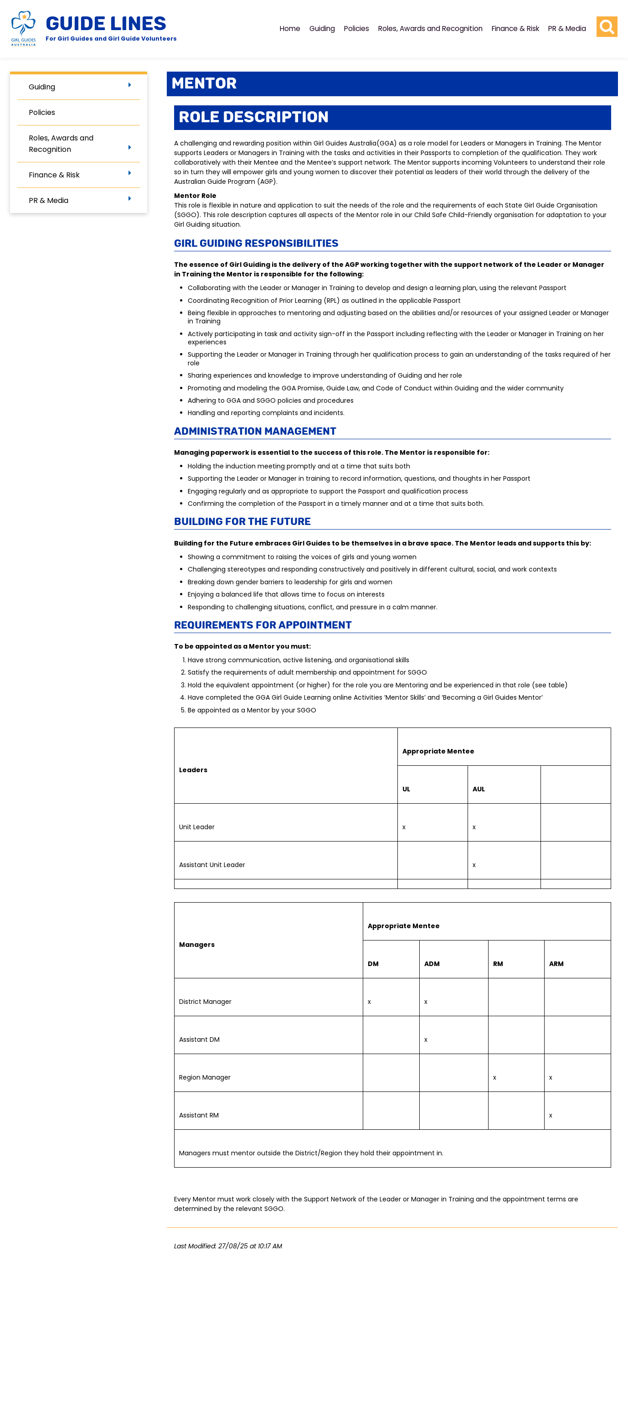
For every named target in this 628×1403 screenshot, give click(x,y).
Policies (356, 28)
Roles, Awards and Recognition (430, 28)
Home (290, 28)
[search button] (607, 26)
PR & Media (567, 28)
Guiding (322, 28)
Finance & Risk (515, 28)
